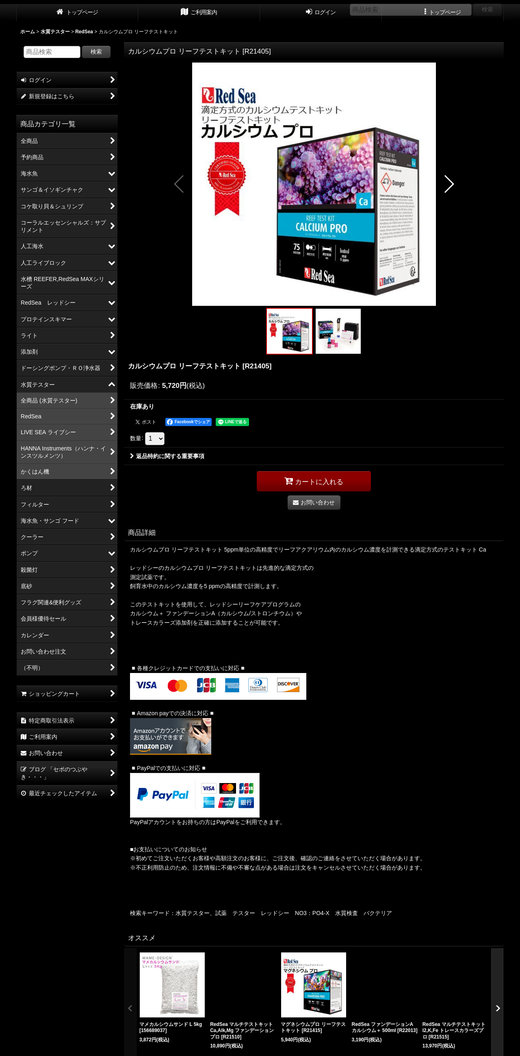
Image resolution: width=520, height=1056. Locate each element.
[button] (179, 184)
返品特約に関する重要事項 (167, 456)
